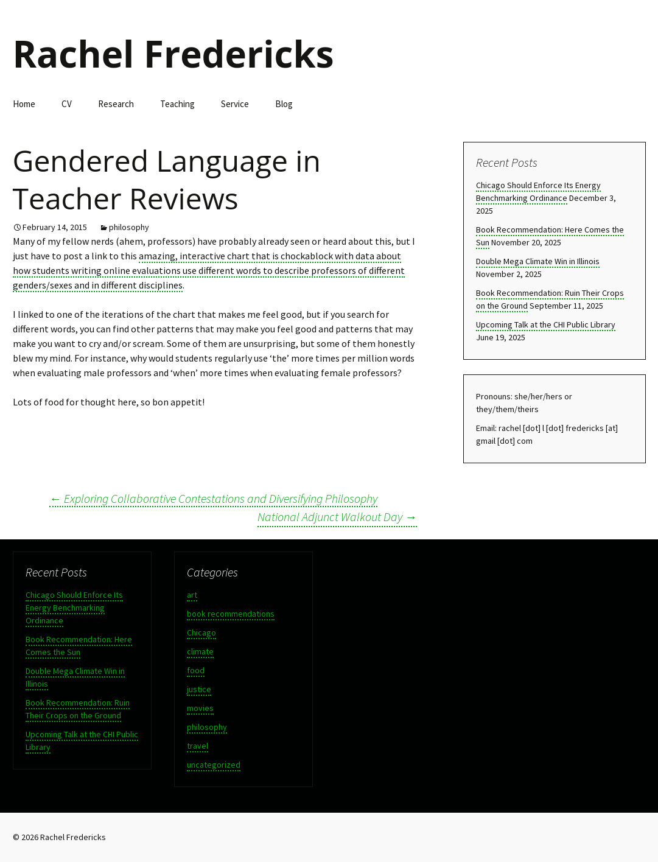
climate (200, 651)
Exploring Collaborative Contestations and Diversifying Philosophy (213, 498)
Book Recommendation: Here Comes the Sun (79, 645)
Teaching (177, 104)
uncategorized (213, 764)
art (192, 594)
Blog (284, 104)
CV (66, 104)
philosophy (129, 227)
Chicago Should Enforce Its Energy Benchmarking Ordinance (538, 191)
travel (197, 745)
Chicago (201, 632)
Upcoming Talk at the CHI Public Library (545, 324)
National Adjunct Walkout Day (337, 516)
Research (116, 104)
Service (235, 104)
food (196, 670)
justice (199, 689)
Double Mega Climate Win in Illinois (538, 261)
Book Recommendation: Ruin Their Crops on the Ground (78, 709)
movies (200, 708)
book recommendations (231, 613)
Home (24, 104)
